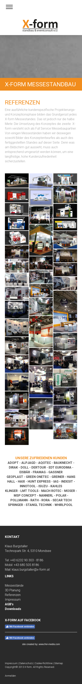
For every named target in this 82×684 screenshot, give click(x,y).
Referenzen (13, 595)
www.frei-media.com (49, 644)
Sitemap (58, 663)
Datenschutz (26, 663)
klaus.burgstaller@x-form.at (31, 569)
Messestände (14, 585)
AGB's (9, 604)
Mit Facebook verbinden (20, 626)
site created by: (30, 644)
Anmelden (10, 675)
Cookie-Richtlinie (43, 663)
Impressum (13, 599)
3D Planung (12, 590)
